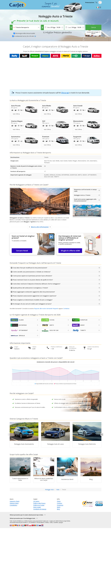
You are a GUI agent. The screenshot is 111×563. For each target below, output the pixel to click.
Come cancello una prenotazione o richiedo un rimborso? (31, 272)
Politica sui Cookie (38, 505)
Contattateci (13, 505)
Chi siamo (36, 501)
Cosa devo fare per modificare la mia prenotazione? (30, 268)
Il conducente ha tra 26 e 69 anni (25, 36)
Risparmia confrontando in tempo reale (85, 190)
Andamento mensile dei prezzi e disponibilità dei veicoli (55, 362)
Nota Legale (37, 507)
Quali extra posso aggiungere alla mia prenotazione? (85, 200)
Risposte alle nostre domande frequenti (46, 308)
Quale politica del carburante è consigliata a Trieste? (30, 288)
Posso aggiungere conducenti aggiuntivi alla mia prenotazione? (34, 292)
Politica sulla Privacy (39, 503)
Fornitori (59, 503)
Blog (58, 509)
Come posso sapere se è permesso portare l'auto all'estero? (32, 276)
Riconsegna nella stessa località (25, 33)
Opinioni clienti (14, 503)
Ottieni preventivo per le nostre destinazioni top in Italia (26, 515)
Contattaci (66, 308)
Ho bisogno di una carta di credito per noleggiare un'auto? (32, 304)
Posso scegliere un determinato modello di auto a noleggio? (32, 300)
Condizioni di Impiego (39, 509)
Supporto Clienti (14, 501)
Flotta (59, 501)
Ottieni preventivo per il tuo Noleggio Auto (22, 518)
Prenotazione (89, 2)
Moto (58, 507)
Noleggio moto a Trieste (82, 195)
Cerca (93, 27)
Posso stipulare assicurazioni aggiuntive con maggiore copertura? (34, 296)
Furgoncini (60, 505)
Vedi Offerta (16, 114)
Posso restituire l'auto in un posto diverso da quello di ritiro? (33, 280)
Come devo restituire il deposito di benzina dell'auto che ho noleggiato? (36, 284)
